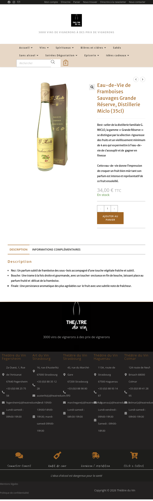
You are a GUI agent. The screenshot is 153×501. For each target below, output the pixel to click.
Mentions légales (9, 484)
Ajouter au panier (110, 218)
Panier (76, 2)
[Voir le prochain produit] (142, 79)
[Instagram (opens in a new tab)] (14, 2)
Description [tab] (18, 249)
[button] (92, 87)
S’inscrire (65, 2)
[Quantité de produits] (107, 208)
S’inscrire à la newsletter (113, 2)
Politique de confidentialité (14, 492)
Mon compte (51, 2)
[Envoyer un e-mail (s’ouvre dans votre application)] (18, 2)
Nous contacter (137, 2)
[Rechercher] (56, 63)
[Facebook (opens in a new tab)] (10, 2)
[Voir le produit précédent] (136, 79)
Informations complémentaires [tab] (56, 249)
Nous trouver (90, 2)
